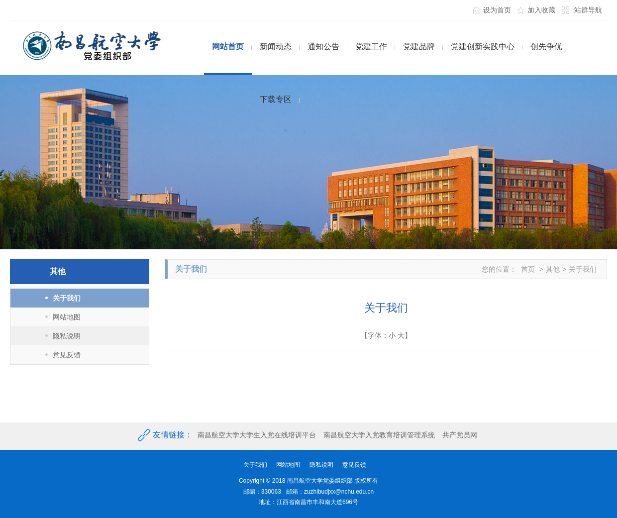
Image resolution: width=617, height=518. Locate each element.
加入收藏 (541, 10)
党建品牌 (419, 46)
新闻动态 (276, 46)
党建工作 (371, 46)
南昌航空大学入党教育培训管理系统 (379, 435)
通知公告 (323, 46)
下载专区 (276, 99)
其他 (553, 269)
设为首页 (497, 10)
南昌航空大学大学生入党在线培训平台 (257, 435)
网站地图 (67, 317)
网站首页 (228, 46)
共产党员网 (459, 435)
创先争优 (546, 46)
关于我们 (67, 298)
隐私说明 (67, 336)
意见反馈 (67, 355)
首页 (528, 269)
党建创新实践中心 (482, 46)
